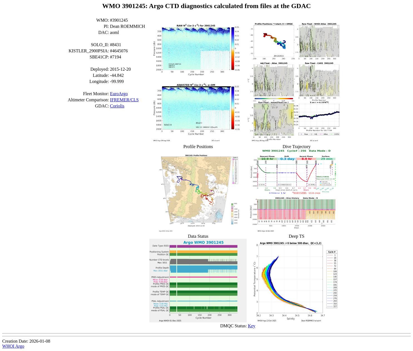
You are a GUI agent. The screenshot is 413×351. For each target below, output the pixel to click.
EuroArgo (119, 93)
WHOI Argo (13, 346)
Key (251, 325)
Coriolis (117, 106)
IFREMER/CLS (124, 99)
